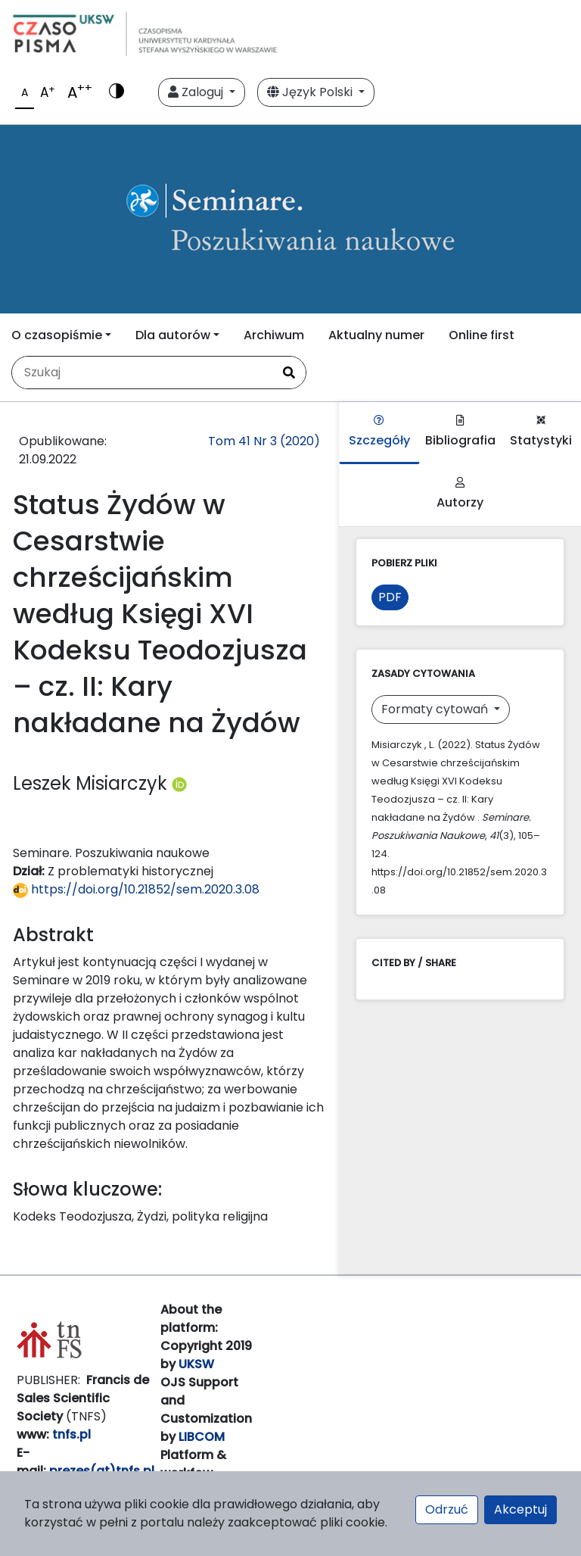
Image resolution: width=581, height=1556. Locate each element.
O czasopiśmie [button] (56, 335)
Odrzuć (446, 1509)
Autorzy (460, 494)
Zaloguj (197, 92)
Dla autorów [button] (172, 335)
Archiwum (274, 335)
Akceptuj (520, 1509)
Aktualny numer (376, 335)
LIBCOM (202, 1436)
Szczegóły (379, 432)
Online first (481, 335)
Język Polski (311, 92)
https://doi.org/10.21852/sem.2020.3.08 (136, 889)
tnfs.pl (71, 1434)
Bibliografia (460, 432)
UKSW (196, 1364)
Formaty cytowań (436, 709)
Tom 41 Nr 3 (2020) (264, 441)
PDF (390, 597)
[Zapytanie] (142, 372)
